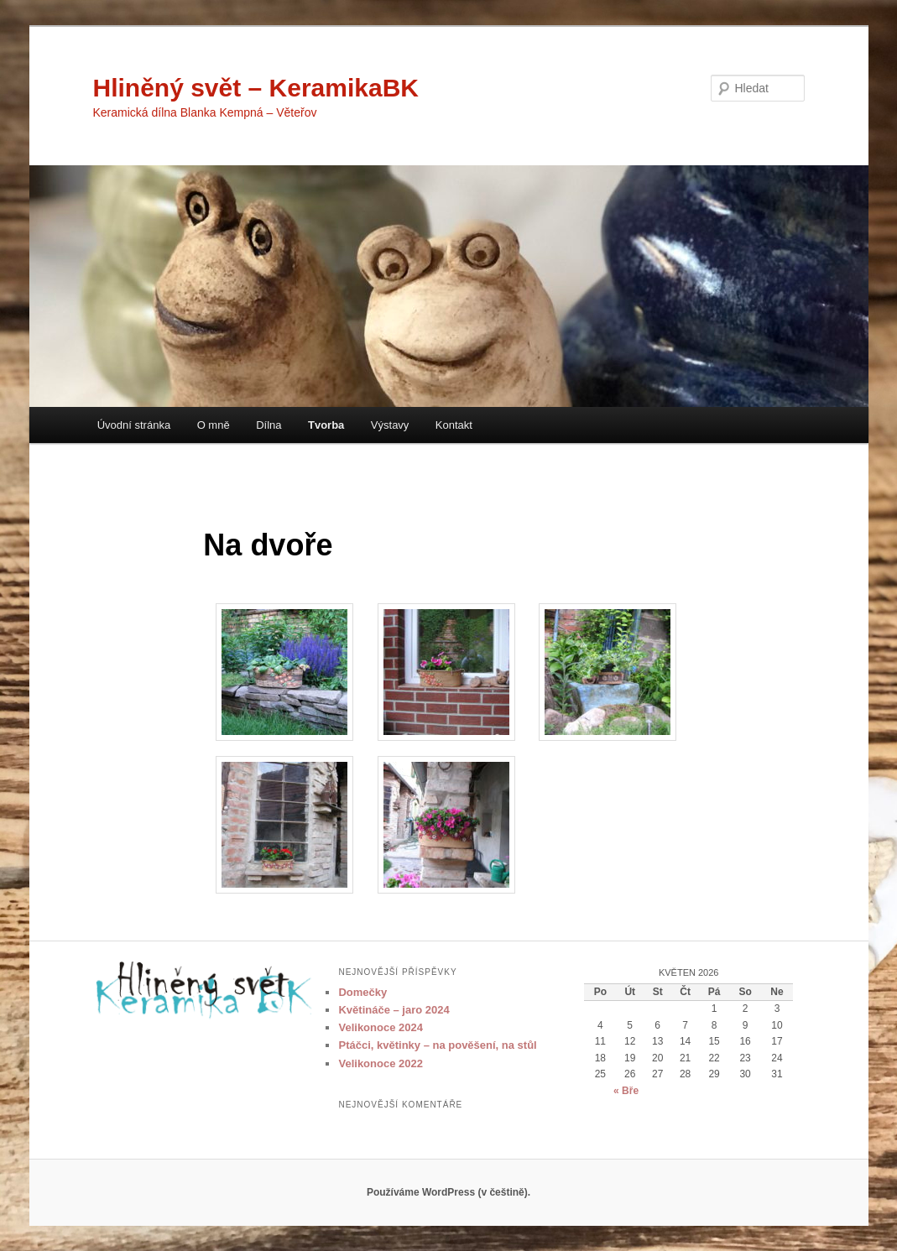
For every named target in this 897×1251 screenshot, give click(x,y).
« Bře (626, 1091)
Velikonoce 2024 (380, 1027)
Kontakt (453, 425)
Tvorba (326, 425)
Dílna (268, 425)
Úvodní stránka (133, 425)
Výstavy (390, 425)
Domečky (362, 992)
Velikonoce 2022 (380, 1063)
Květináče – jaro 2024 (393, 1009)
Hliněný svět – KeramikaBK (256, 88)
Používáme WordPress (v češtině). (448, 1192)
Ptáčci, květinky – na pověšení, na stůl (437, 1045)
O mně (213, 425)
